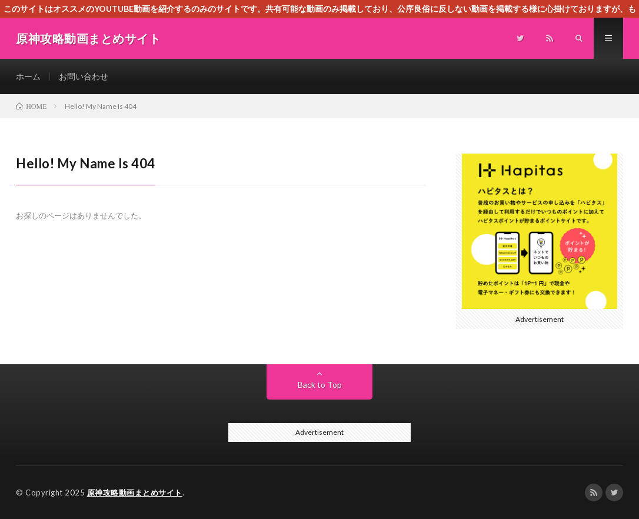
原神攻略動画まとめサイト (134, 492)
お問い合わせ (83, 76)
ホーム (28, 76)
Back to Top (320, 385)
